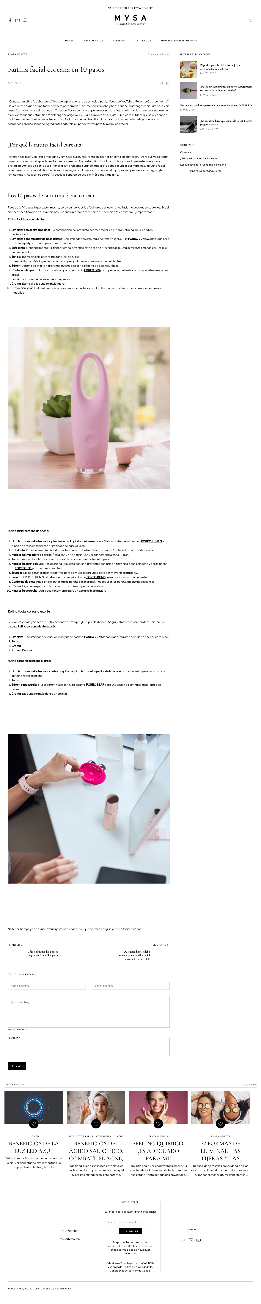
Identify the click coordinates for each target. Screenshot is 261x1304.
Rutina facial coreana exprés (204, 170)
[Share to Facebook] (161, 83)
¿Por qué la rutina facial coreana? (200, 158)
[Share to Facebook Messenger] (167, 83)
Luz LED (69, 40)
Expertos (119, 40)
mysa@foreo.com (70, 1238)
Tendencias (143, 40)
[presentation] (37, 1047)
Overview (185, 152)
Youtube (25, 20)
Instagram (17, 20)
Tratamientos (93, 40)
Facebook (10, 20)
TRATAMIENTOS (17, 54)
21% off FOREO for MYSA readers (130, 8)
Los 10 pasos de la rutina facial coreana (203, 164)
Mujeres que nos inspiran (179, 40)
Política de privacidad (135, 1266)
